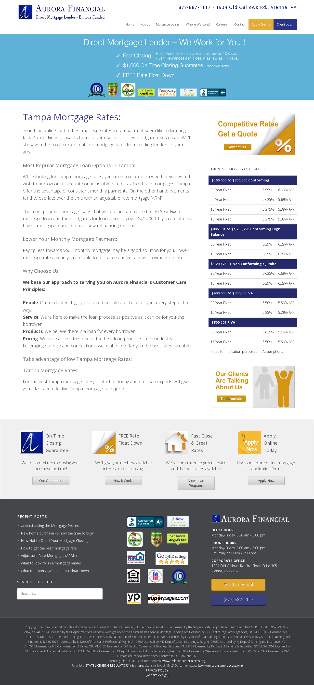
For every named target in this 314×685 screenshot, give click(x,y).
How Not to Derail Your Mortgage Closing (54, 540)
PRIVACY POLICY (157, 670)
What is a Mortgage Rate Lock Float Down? (55, 570)
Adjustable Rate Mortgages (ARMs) (49, 555)
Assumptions (272, 351)
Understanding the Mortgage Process (50, 525)
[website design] (157, 675)
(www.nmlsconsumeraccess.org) (183, 661)
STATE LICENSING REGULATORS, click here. (115, 665)
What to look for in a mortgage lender (51, 563)
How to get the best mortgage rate (49, 548)
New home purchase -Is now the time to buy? (57, 533)
